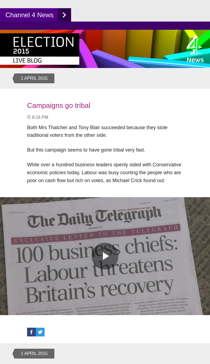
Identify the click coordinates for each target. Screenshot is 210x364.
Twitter (40, 332)
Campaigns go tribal (58, 105)
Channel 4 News (29, 15)
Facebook (31, 332)
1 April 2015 (34, 78)
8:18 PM (40, 117)
